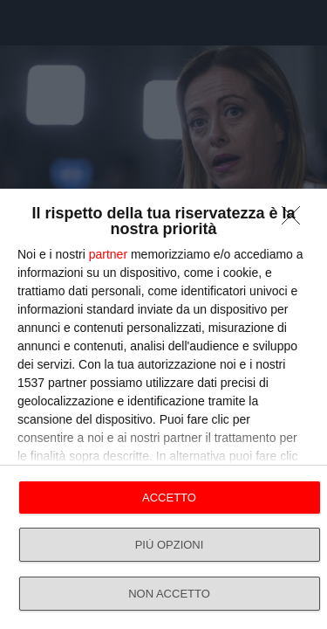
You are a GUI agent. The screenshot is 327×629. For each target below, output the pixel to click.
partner (108, 254)
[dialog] (163, 409)
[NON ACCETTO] (296, 220)
